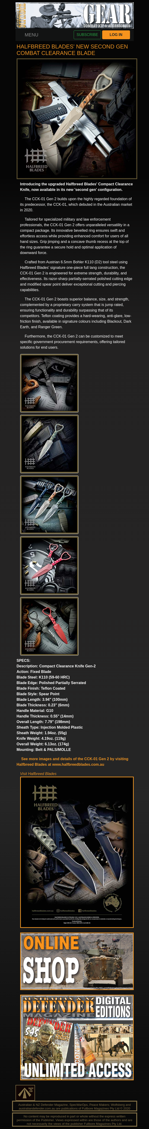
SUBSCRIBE (87, 35)
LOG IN (116, 35)
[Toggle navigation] (31, 35)
